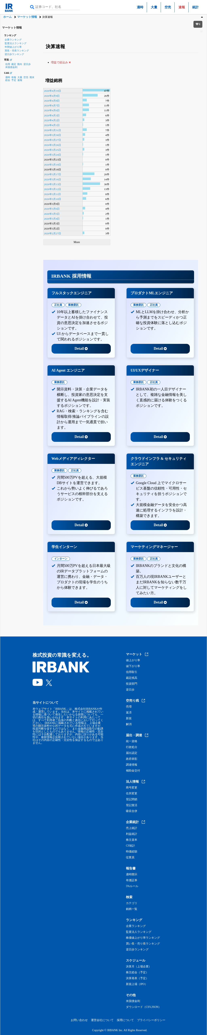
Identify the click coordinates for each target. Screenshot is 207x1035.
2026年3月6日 (52, 208)
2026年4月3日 (52, 115)
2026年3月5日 (52, 213)
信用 (7, 64)
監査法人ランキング (15, 43)
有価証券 (131, 880)
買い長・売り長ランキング (143, 943)
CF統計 (130, 845)
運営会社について (102, 1020)
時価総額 (131, 851)
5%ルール (132, 886)
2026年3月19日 (52, 164)
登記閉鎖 (131, 799)
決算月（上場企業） (138, 966)
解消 (129, 724)
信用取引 (131, 672)
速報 (19, 80)
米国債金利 (11, 67)
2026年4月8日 (52, 100)
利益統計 (131, 834)
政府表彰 (131, 759)
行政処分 (131, 747)
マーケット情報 (27, 16)
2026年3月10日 (52, 199)
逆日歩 (27, 64)
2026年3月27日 (52, 139)
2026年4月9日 (52, 95)
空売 (168, 7)
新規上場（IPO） (137, 984)
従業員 (130, 857)
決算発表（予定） (137, 978)
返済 (129, 712)
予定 (13, 80)
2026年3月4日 (52, 218)
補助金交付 (133, 770)
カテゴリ (131, 903)
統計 (195, 7)
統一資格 (131, 741)
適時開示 (131, 874)
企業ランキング (13, 39)
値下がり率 (133, 666)
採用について (125, 1020)
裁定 (13, 64)
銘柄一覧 (131, 909)
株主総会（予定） (137, 972)
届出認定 (131, 753)
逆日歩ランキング (14, 54)
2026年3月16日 (52, 179)
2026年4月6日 (52, 110)
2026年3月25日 (52, 149)
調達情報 (131, 764)
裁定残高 (131, 678)
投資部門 (131, 683)
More (77, 242)
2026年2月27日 (52, 233)
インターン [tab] (60, 558)
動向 (19, 64)
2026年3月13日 (52, 184)
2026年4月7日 (52, 105)
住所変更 (131, 793)
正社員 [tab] (58, 304)
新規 (129, 718)
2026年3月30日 (52, 135)
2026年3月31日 (52, 130)
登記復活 (131, 805)
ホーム (7, 16)
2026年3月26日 (52, 145)
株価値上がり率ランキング (143, 937)
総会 (7, 80)
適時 (140, 7)
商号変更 (131, 787)
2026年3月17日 (52, 174)
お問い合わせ (79, 1020)
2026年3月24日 (52, 154)
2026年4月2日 (52, 120)
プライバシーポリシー (151, 1020)
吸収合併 (131, 811)
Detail (81, 348)
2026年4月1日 (52, 125)
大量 (154, 7)
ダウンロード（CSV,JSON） (143, 1007)
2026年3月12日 (52, 189)
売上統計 (131, 828)
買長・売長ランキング (17, 50)
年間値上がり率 (13, 47)
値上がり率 (133, 660)
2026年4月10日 (52, 90)
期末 (32, 77)
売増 (129, 706)
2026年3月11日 (52, 194)
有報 (13, 77)
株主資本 (131, 839)
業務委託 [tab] (73, 304)
